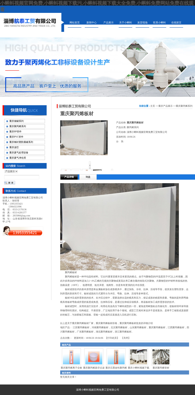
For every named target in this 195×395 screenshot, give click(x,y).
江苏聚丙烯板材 (81, 327)
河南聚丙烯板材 (100, 327)
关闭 (125, 338)
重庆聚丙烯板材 (157, 327)
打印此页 (112, 338)
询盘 (88, 177)
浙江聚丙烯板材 (123, 331)
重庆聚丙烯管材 (161, 368)
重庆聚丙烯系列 (184, 106)
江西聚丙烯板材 (176, 327)
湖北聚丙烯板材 (104, 331)
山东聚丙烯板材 (138, 327)
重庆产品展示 (165, 106)
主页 (152, 106)
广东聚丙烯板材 (85, 331)
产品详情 (69, 177)
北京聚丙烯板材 (119, 327)
